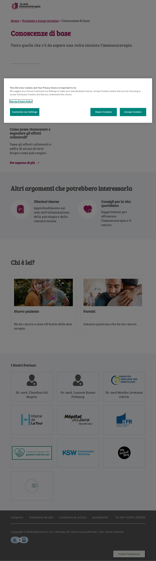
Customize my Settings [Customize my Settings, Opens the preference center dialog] (24, 111)
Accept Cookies (133, 111)
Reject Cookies (104, 111)
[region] (78, 100)
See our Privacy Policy (21, 101)
